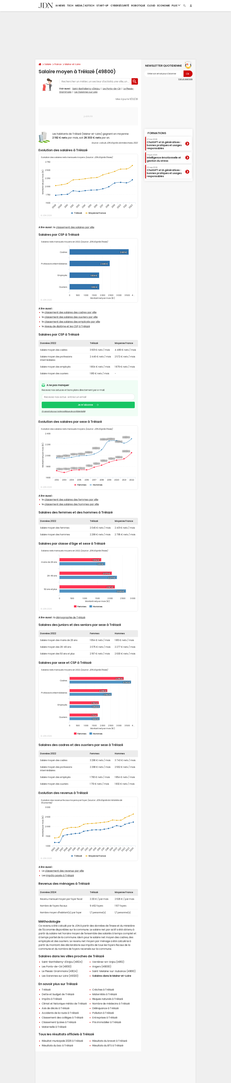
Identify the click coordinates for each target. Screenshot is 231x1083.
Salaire (47, 64)
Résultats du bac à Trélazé (57, 1045)
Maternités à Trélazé (104, 994)
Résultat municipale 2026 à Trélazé (62, 1040)
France (58, 64)
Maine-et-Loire (72, 64)
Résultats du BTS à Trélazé (107, 1045)
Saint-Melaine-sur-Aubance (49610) (114, 971)
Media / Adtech (84, 5)
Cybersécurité (120, 5)
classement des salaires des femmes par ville (71, 499)
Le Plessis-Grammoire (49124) (60, 971)
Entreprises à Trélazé (104, 1017)
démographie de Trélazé (70, 617)
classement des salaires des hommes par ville (71, 504)
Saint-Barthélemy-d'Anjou (86, 89)
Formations (157, 133)
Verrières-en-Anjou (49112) (108, 961)
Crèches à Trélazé (103, 989)
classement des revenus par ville (64, 870)
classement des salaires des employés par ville (72, 321)
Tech (70, 5)
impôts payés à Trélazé (60, 875)
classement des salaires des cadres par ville (70, 312)
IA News (60, 5)
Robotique (138, 5)
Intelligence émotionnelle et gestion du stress (164, 158)
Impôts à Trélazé (52, 999)
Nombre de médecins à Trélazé (111, 1003)
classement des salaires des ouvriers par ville (71, 317)
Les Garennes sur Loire (85, 92)
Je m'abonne (85, 405)
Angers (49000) (101, 966)
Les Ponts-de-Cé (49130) (57, 966)
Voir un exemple (185, 79)
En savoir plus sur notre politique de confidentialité (63, 411)
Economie (163, 5)
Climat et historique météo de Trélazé (64, 1003)
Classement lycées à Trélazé (59, 1022)
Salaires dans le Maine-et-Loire (111, 975)
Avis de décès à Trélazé (55, 1008)
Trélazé (46, 989)
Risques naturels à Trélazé (107, 999)
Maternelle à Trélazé (54, 1027)
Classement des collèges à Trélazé (62, 1017)
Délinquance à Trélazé (105, 1008)
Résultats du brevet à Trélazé (109, 1040)
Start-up (102, 5)
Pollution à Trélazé (103, 1013)
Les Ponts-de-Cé (112, 89)
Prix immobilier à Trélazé (106, 1022)
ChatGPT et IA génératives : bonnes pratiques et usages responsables (164, 143)
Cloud (151, 5)
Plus (176, 5)
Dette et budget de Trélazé (58, 994)
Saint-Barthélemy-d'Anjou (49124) (62, 961)
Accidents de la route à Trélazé (60, 1013)
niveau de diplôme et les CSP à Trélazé (67, 326)
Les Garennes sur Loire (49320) (60, 975)
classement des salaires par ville (75, 227)
